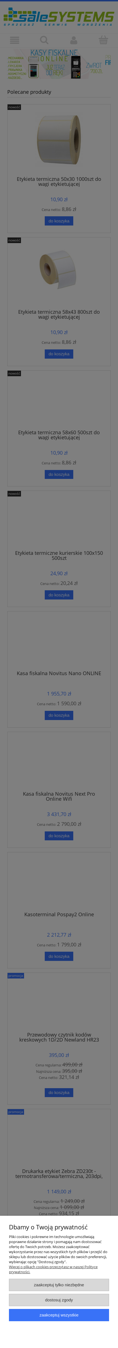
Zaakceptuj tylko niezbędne (59, 1284)
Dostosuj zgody (59, 1299)
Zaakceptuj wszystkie (58, 1315)
